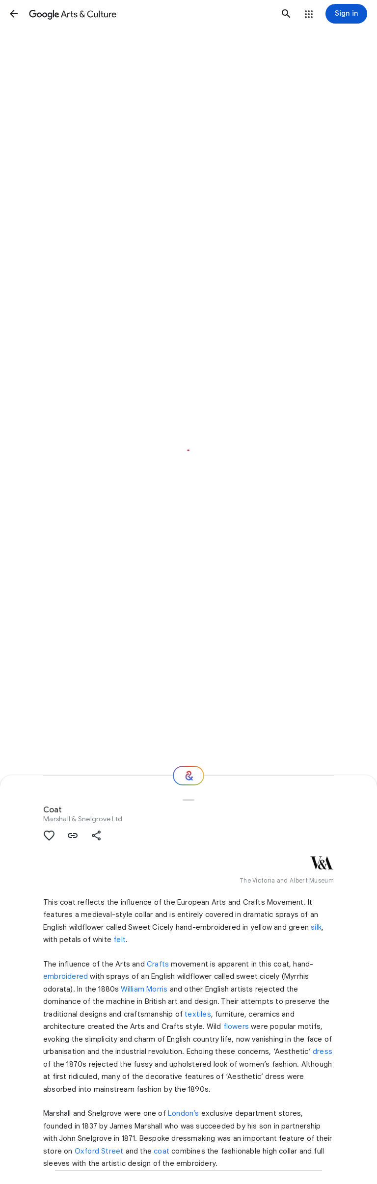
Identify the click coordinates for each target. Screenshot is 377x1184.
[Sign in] (346, 14)
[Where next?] (188, 775)
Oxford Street (99, 1151)
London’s (183, 1113)
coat (161, 1151)
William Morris (144, 989)
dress (322, 1051)
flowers (236, 1026)
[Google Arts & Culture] (149, 13)
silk (316, 927)
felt (119, 939)
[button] (14, 14)
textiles (198, 1014)
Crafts (158, 964)
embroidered (65, 976)
